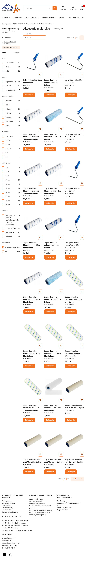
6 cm (7, 172)
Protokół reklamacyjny (37, 503)
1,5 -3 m (8, 149)
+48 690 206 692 (8, 525)
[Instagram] (10, 554)
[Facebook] (4, 554)
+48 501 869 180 (8, 523)
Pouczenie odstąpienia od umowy (41, 510)
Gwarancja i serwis (35, 501)
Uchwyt (8, 86)
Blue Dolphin (9, 63)
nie (6, 251)
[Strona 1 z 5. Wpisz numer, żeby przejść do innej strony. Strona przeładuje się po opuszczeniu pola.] (73, 38)
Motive (7, 67)
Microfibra (9, 101)
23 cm (7, 196)
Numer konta (6, 510)
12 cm (7, 184)
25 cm (7, 200)
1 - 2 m (7, 140)
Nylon (7, 105)
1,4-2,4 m (8, 144)
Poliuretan (9, 121)
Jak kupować (6, 501)
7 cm (7, 176)
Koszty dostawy (7, 507)
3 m (6, 157)
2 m (6, 153)
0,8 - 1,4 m (9, 136)
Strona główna (6, 24)
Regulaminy (61, 501)
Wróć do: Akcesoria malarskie (9, 42)
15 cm (7, 188)
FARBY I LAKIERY (18, 24)
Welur (7, 125)
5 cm (7, 167)
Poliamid (8, 113)
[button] (55, 8)
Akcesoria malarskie (32, 24)
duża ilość (8, 237)
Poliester (8, 117)
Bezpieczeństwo (62, 510)
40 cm (7, 205)
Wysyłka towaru (7, 505)
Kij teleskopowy (10, 90)
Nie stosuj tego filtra (12, 247)
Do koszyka (29, 95)
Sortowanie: (27, 33)
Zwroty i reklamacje (36, 499)
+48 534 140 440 (8, 530)
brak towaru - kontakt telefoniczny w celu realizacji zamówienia (12, 220)
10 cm (7, 180)
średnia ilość (9, 232)
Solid (7, 71)
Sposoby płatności (8, 503)
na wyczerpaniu (10, 228)
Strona (69, 38)
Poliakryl (8, 109)
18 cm (7, 192)
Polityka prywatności (64, 507)
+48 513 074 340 (8, 528)
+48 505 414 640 (8, 520)
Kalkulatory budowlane (10, 512)
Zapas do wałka (11, 82)
